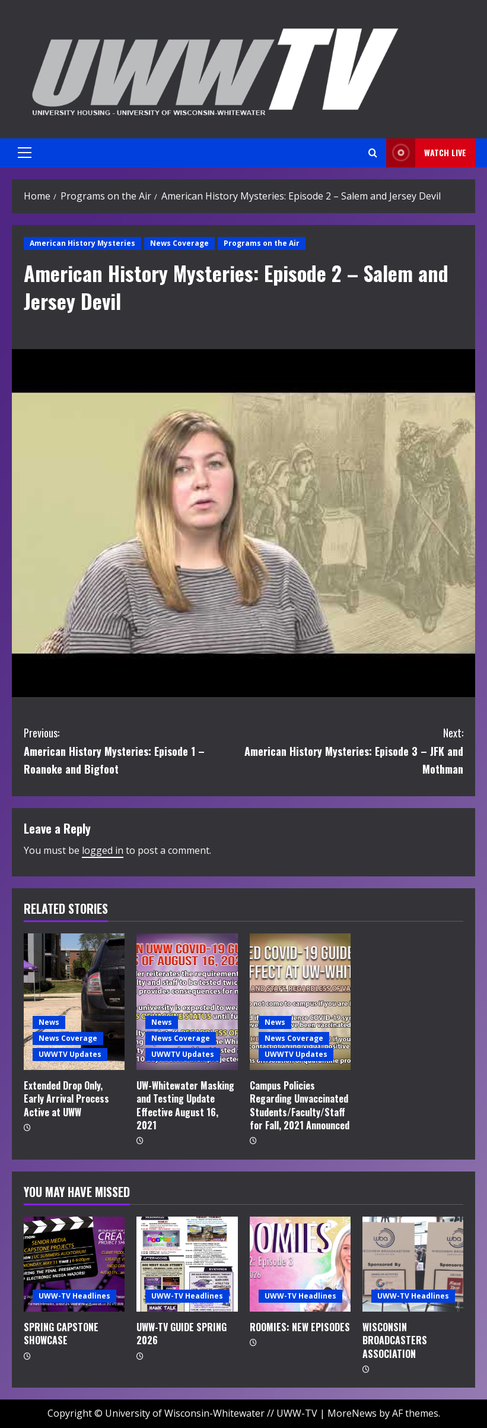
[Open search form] (372, 152)
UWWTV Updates (70, 1054)
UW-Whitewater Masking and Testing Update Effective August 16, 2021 (185, 1105)
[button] (24, 152)
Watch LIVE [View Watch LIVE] (426, 152)
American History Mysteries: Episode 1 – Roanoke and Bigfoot (134, 750)
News (49, 1022)
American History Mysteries (82, 243)
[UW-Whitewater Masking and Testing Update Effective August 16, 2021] (186, 1001)
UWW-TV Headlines (74, 1296)
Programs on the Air (262, 243)
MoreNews (352, 1413)
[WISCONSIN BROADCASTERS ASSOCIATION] (412, 1264)
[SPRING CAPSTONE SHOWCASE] (74, 1264)
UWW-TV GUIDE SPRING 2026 (181, 1333)
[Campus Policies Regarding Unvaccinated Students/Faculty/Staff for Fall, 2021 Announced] (300, 1001)
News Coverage (179, 243)
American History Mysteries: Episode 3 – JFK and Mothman (354, 750)
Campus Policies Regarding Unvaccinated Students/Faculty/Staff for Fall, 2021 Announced (299, 1105)
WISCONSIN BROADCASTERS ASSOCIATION (394, 1340)
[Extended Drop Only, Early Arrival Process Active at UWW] (74, 1001)
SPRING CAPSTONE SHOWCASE (61, 1333)
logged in (102, 850)
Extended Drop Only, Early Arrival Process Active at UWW (66, 1098)
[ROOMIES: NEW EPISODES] (300, 1264)
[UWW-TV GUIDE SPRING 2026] (186, 1264)
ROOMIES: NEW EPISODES (300, 1327)
